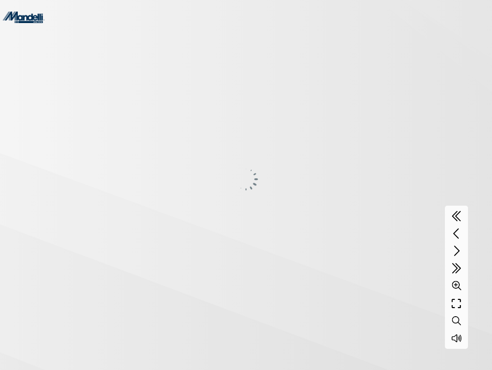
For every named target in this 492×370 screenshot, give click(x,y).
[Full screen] (456, 303)
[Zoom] (456, 285)
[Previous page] (456, 233)
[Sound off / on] (456, 338)
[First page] (456, 216)
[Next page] (456, 251)
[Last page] (456, 268)
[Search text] (456, 321)
